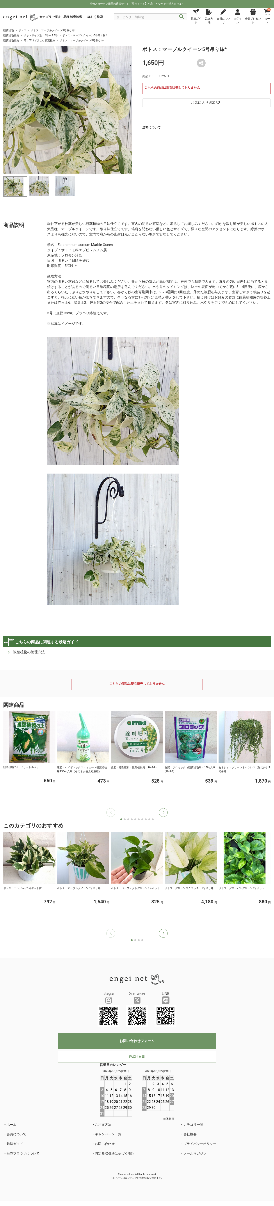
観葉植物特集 (11, 35)
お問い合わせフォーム (137, 1041)
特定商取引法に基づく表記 (114, 1153)
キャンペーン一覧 (108, 1134)
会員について (16, 1134)
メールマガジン (194, 1153)
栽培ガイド (15, 1144)
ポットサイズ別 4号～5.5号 (41, 35)
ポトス (22, 30)
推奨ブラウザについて (23, 1153)
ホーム (11, 1125)
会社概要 (190, 1134)
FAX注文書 (137, 1057)
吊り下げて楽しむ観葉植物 (39, 40)
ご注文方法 (103, 1125)
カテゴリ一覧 (193, 1125)
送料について (151, 127)
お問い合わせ (105, 1144)
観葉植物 (8, 30)
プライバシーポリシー (199, 1144)
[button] (163, 812)
